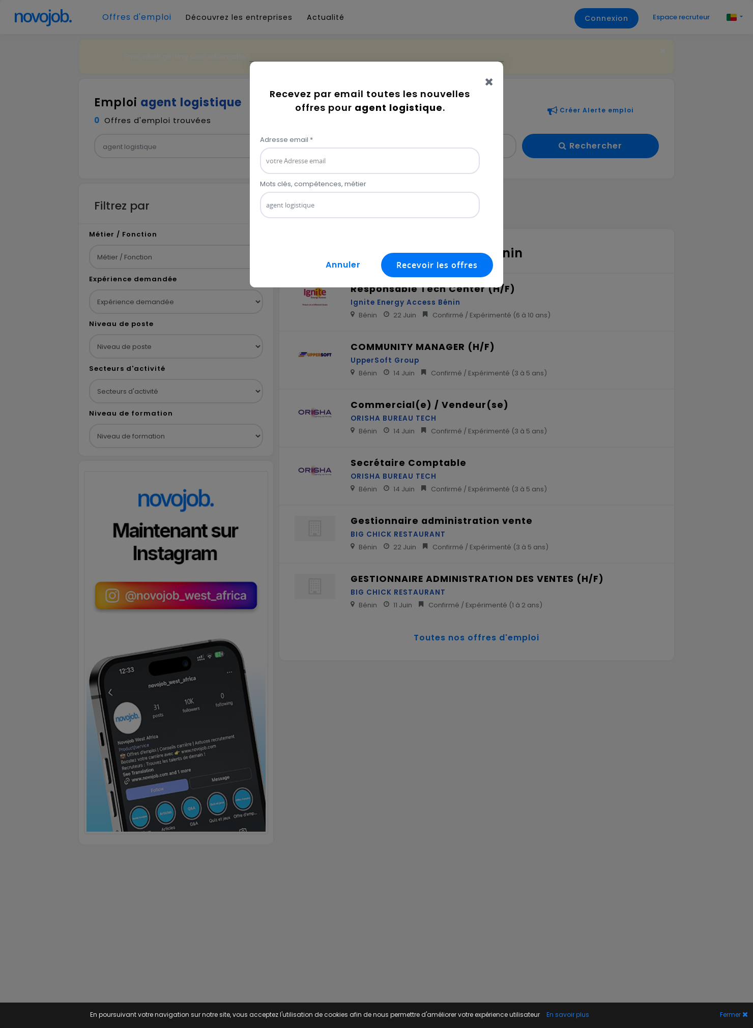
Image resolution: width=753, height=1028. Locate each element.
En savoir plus (567, 1014)
